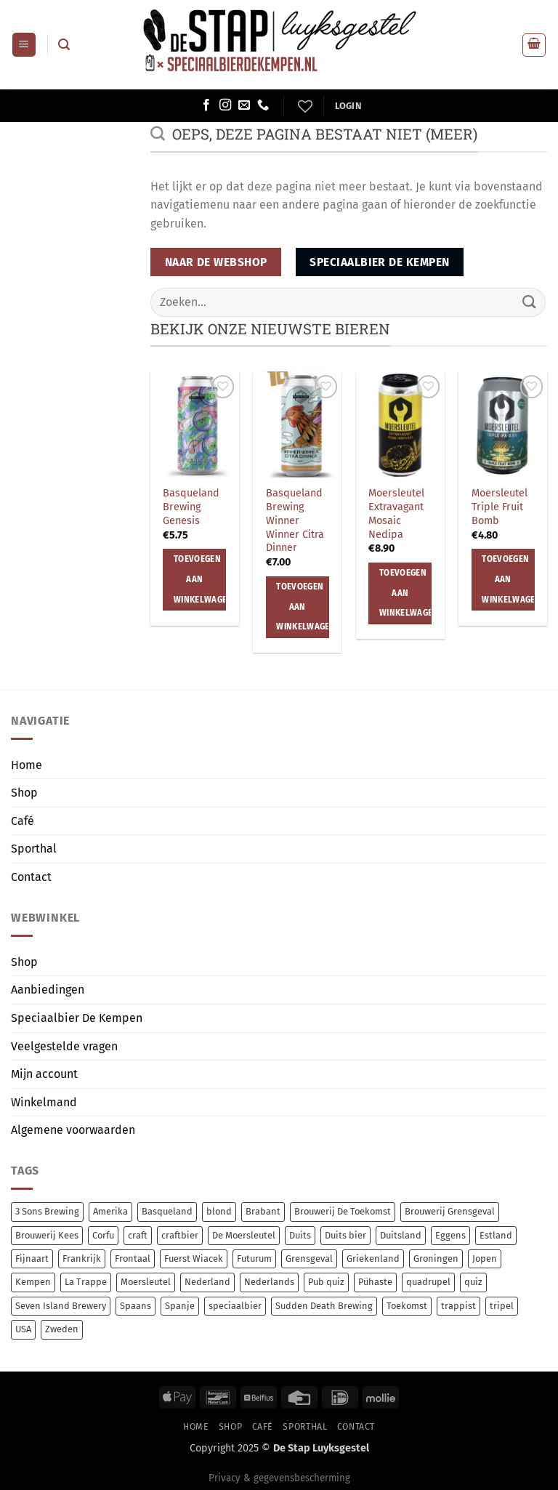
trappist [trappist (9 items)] (458, 1305)
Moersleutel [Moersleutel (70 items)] (146, 1281)
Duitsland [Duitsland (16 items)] (400, 1235)
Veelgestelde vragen (64, 1046)
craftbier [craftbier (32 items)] (179, 1235)
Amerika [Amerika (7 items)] (110, 1211)
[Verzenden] (529, 302)
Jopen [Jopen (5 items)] (484, 1258)
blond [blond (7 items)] (219, 1211)
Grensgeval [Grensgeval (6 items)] (309, 1258)
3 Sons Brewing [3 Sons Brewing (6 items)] (47, 1211)
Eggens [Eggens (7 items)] (450, 1235)
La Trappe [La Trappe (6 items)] (86, 1281)
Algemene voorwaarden (73, 1130)
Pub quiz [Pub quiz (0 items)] (326, 1281)
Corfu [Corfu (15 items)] (103, 1235)
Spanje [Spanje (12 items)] (180, 1305)
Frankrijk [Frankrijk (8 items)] (81, 1258)
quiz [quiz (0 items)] (473, 1281)
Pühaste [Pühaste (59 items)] (375, 1281)
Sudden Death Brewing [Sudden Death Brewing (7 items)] (324, 1305)
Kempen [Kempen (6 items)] (33, 1281)
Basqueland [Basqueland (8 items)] (167, 1211)
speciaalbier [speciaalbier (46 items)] (235, 1305)
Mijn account (44, 1074)
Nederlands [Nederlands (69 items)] (269, 1281)
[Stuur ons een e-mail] (244, 105)
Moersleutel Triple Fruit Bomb (499, 506)
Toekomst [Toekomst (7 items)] (407, 1305)
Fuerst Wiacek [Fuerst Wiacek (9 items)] (193, 1258)
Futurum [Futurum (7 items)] (254, 1258)
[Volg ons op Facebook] (206, 105)
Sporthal (34, 848)
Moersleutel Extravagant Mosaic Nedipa (396, 513)
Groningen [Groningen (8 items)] (435, 1258)
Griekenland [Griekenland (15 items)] (373, 1258)
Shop (24, 793)
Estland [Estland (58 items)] (496, 1235)
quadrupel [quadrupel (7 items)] (428, 1281)
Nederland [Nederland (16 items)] (207, 1281)
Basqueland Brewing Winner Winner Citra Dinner (295, 520)
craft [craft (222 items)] (137, 1235)
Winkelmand (44, 1102)
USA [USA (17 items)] (23, 1329)
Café (22, 821)
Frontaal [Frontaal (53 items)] (132, 1258)
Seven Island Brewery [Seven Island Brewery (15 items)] (60, 1305)
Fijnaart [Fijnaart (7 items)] (32, 1258)
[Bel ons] (263, 105)
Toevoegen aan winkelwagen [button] (200, 579)
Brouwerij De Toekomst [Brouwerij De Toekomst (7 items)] (342, 1211)
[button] (24, 45)
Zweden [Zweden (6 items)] (61, 1329)
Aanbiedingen (47, 989)
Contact (31, 877)
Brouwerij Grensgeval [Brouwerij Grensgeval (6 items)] (450, 1211)
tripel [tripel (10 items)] (502, 1305)
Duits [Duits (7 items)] (300, 1235)
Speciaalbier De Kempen (76, 1018)
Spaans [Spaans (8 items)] (135, 1305)
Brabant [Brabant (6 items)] (263, 1211)
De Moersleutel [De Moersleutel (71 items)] (243, 1235)
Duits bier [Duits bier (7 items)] (345, 1235)
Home (26, 765)
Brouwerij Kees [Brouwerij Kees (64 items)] (46, 1235)
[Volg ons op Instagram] (225, 105)
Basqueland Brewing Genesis (191, 506)
